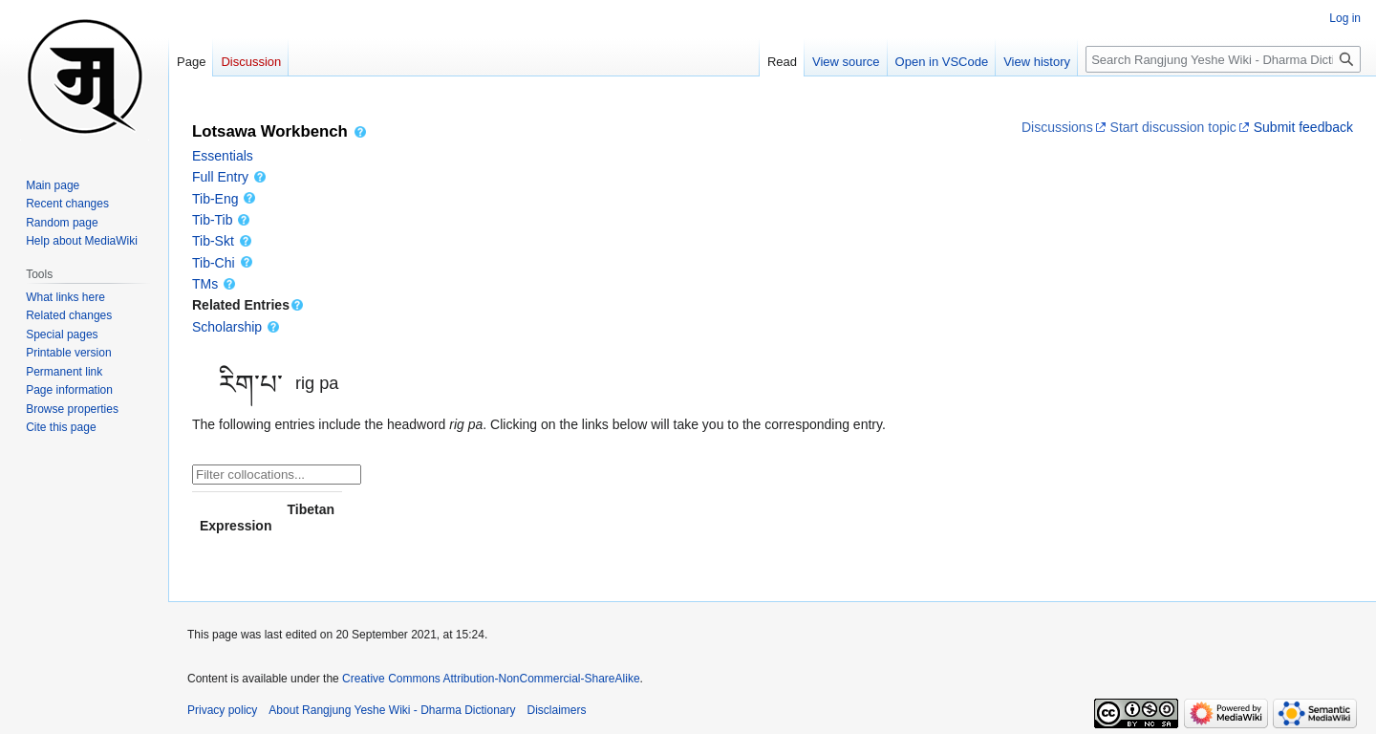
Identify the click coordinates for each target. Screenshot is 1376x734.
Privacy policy (222, 710)
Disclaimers (557, 710)
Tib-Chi (223, 262)
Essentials (222, 155)
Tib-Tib (221, 219)
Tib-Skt (222, 240)
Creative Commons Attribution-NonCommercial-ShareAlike (490, 678)
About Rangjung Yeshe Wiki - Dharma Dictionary (392, 710)
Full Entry (230, 176)
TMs (214, 283)
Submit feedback (1301, 127)
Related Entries (248, 305)
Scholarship (236, 327)
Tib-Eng (224, 198)
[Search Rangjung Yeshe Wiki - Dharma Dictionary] (1223, 59)
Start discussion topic (1171, 127)
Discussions (1057, 127)
